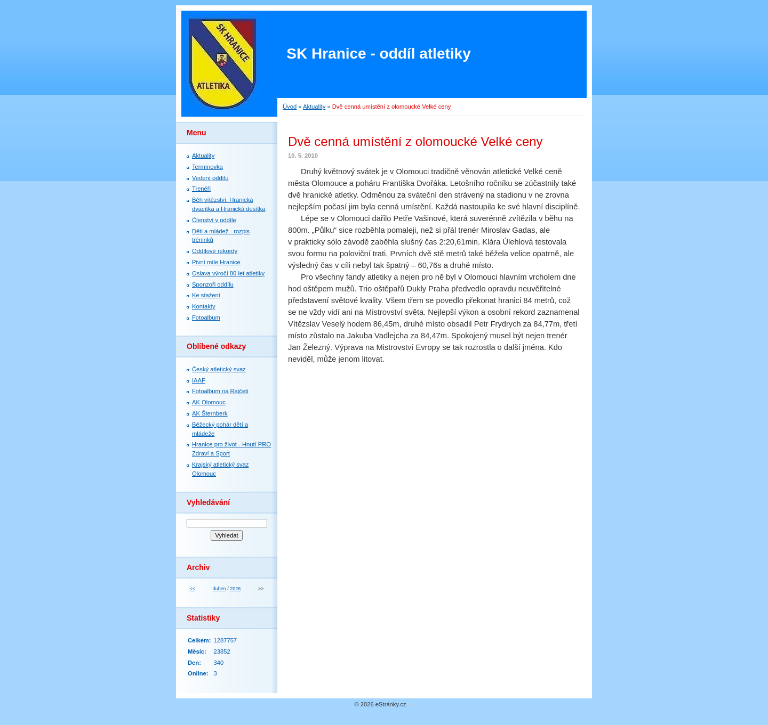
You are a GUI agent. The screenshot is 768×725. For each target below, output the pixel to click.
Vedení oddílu (210, 178)
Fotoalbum (206, 317)
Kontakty (203, 306)
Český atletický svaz (219, 369)
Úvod (290, 106)
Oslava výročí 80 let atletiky (228, 273)
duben (219, 588)
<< (192, 588)
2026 (235, 588)
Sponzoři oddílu (213, 284)
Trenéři (201, 188)
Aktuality (314, 106)
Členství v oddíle (214, 220)
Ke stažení (206, 295)
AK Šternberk (210, 413)
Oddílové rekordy (214, 251)
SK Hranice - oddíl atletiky (378, 53)
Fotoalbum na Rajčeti (220, 391)
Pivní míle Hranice (216, 262)
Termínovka (207, 167)
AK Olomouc (209, 402)
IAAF (198, 380)
